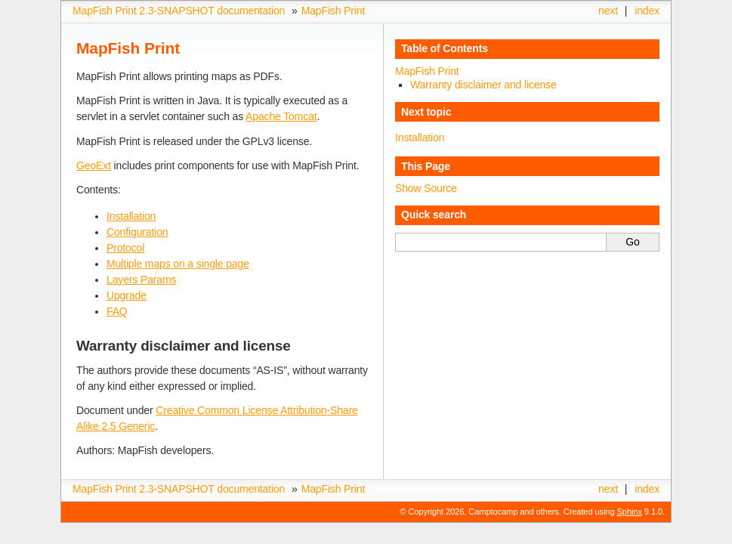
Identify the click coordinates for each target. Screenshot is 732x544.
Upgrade (127, 295)
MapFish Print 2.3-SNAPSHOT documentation (179, 11)
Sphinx (629, 511)
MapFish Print (333, 11)
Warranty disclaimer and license (483, 85)
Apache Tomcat (281, 116)
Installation (131, 216)
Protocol (125, 248)
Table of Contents (444, 48)
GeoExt (93, 165)
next (608, 11)
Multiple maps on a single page (178, 264)
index (647, 11)
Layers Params (141, 280)
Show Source (426, 188)
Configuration (137, 232)
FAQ (117, 311)
